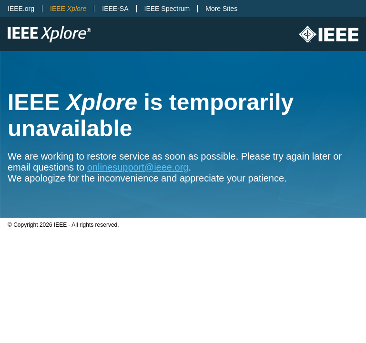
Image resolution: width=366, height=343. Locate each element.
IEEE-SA (115, 8)
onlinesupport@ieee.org (138, 167)
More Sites (221, 8)
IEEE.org (21, 8)
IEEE (68, 8)
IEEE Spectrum (167, 8)
